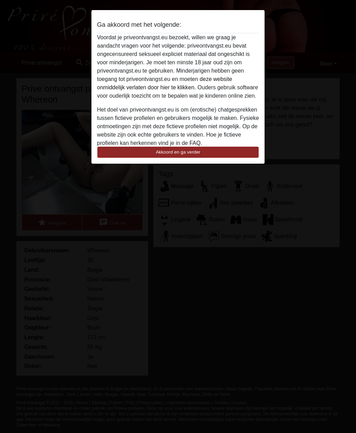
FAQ (195, 143)
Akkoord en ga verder (178, 152)
